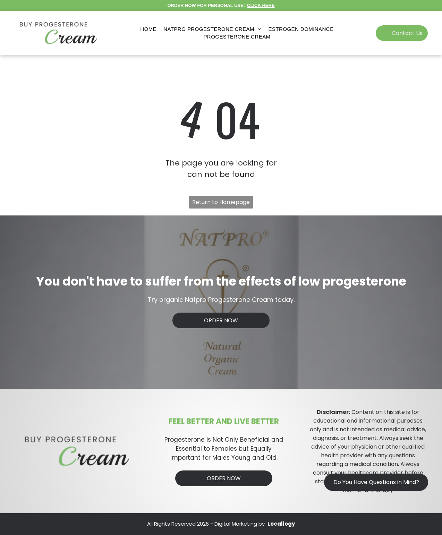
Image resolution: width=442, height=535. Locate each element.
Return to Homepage (221, 202)
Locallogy (281, 523)
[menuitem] (148, 29)
